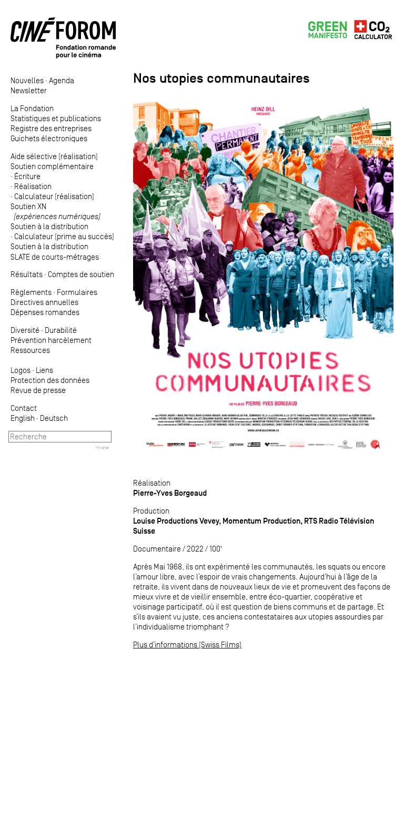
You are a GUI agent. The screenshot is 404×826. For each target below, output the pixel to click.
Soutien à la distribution (49, 226)
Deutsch (54, 418)
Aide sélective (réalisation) (54, 156)
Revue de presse (38, 390)
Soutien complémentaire (52, 166)
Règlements (31, 292)
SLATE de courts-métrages (55, 256)
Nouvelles (27, 80)
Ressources (30, 350)
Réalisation (33, 186)
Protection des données (50, 380)
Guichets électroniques (49, 138)
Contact (24, 408)
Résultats (27, 274)
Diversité (25, 330)
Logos (21, 370)
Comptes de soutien (81, 274)
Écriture (27, 176)
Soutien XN (55, 211)
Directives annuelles (44, 302)
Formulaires (77, 292)
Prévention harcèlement (51, 340)
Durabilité (61, 330)
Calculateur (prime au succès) (64, 236)
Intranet (102, 447)
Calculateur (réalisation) (54, 196)
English (23, 418)
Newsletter (29, 90)
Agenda (61, 80)
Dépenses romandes (45, 312)
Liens (44, 370)
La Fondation (32, 108)
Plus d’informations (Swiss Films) (187, 644)
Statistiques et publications (56, 118)
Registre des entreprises (51, 128)
